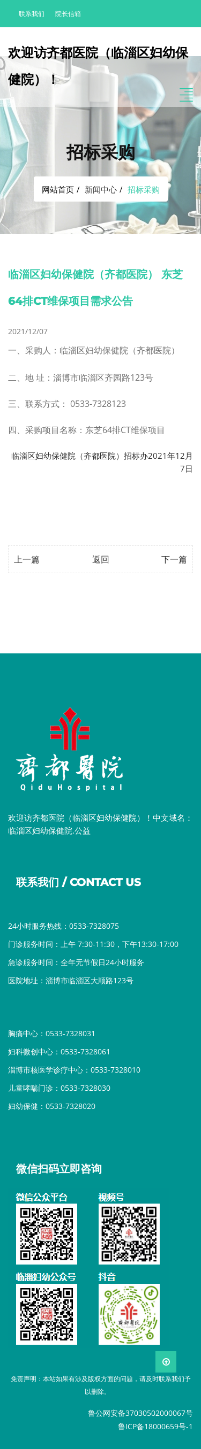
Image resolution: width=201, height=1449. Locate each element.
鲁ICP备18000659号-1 (155, 1426)
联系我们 (31, 13)
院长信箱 (68, 13)
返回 (100, 559)
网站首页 (58, 189)
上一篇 (27, 559)
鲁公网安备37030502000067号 (140, 1413)
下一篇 (174, 559)
